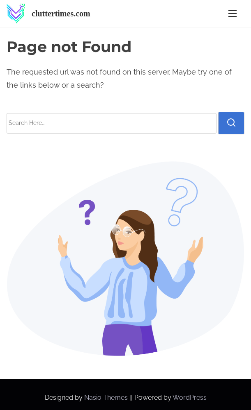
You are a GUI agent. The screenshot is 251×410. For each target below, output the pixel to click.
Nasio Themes (106, 397)
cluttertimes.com (61, 13)
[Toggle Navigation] (232, 13)
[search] (231, 123)
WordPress (190, 397)
